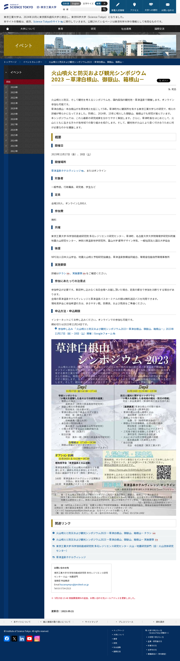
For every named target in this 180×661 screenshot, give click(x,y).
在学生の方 (152, 649)
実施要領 (77, 273)
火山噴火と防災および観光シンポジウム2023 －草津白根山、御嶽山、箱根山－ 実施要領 (107, 539)
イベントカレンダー (32, 61)
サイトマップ (91, 621)
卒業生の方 (152, 645)
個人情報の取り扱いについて (56, 621)
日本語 (66, 3)
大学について (119, 634)
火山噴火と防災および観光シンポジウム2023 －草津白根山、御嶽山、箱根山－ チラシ (105, 533)
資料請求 (160, 621)
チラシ (62, 273)
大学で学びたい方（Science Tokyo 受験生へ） (159, 631)
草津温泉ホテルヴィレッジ (66, 170)
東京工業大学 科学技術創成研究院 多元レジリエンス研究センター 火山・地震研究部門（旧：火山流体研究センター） (114, 548)
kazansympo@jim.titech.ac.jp (74, 584)
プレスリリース (126, 621)
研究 (115, 643)
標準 (98, 3)
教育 (115, 638)
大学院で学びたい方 (156, 637)
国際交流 (117, 651)
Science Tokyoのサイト (46, 21)
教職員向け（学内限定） (157, 654)
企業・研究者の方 (155, 641)
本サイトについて (22, 621)
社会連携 (117, 647)
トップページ (10, 61)
